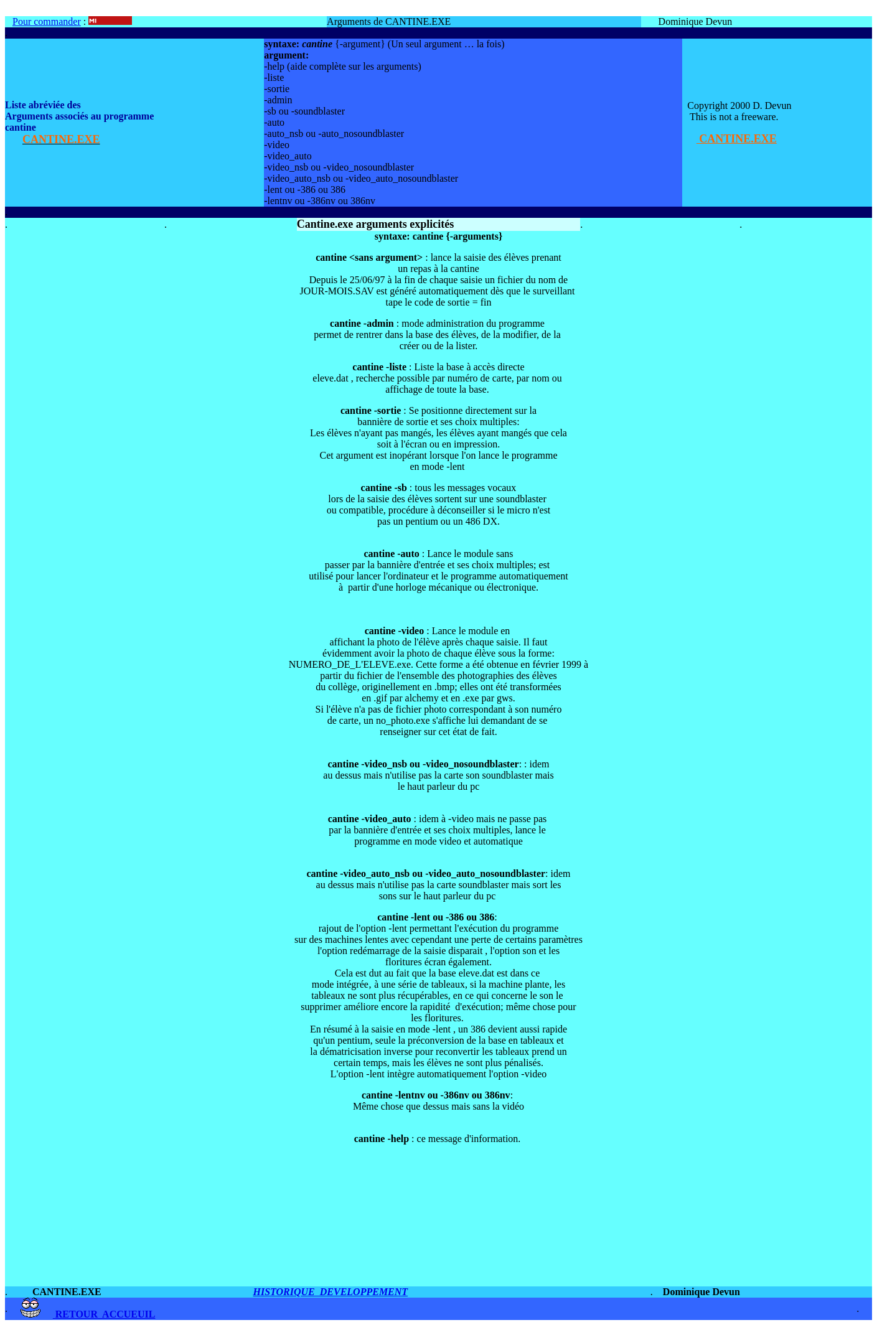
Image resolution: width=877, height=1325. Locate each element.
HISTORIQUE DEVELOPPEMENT (330, 1291)
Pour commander (46, 21)
